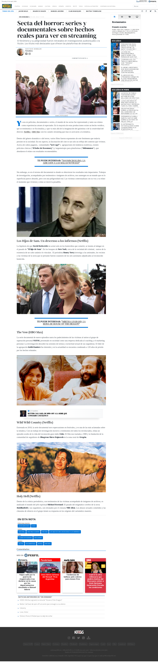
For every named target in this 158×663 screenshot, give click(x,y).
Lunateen (122, 644)
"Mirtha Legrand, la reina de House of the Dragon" (64, 323)
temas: (20, 541)
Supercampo (94, 644)
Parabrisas (83, 644)
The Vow (45, 532)
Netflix (27, 131)
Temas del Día (8, 11)
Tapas (92, 6)
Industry (23, 608)
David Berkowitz (24, 526)
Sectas (21, 544)
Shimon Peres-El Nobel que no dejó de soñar (36, 616)
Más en (28, 555)
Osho (34, 526)
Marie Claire (46, 644)
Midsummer (38, 538)
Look (103, 644)
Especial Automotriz (104, 6)
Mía (114, 644)
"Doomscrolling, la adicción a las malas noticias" (64, 162)
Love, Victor (24, 612)
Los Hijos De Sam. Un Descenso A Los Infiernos (65, 532)
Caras (37, 644)
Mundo (45, 6)
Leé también (34, 411)
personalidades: (24, 523)
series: (20, 529)
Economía (36, 6)
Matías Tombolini (93, 11)
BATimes (131, 644)
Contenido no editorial (124, 6)
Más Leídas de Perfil (120, 90)
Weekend (73, 644)
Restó (85, 6)
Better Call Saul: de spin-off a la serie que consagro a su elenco (47, 414)
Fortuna (56, 644)
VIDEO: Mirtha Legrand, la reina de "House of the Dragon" (41, 600)
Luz (109, 644)
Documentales (30, 544)
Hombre (64, 644)
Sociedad (27, 6)
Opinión (69, 6)
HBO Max (48, 544)
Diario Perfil (28, 644)
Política (18, 6)
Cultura (53, 6)
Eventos (77, 6)
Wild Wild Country (33, 532)
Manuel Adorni (57, 11)
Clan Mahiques (75, 11)
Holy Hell (22, 532)
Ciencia (61, 6)
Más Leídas (116, 41)
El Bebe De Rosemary (25, 538)
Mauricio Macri (39, 11)
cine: (19, 535)
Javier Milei (24, 11)
